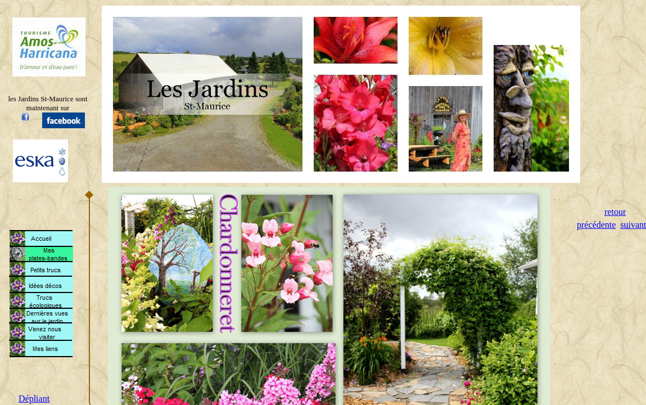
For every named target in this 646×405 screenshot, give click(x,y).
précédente (596, 225)
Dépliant (34, 398)
